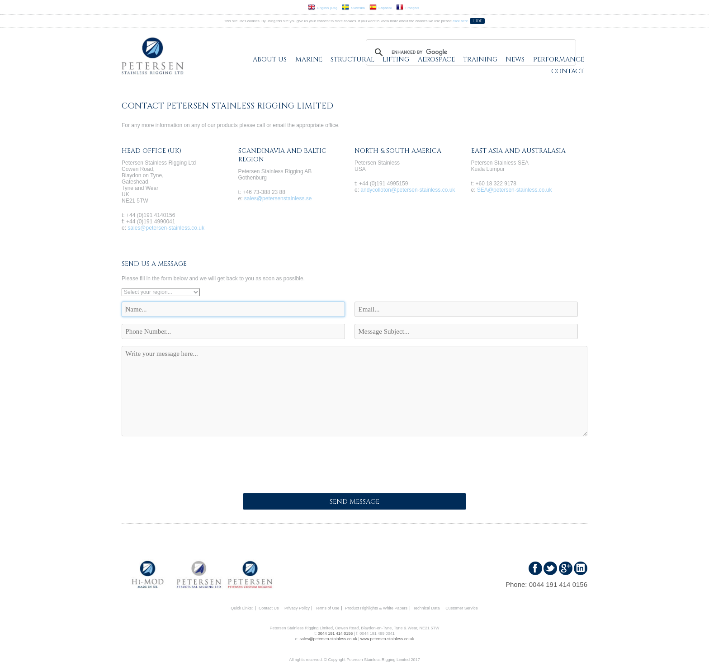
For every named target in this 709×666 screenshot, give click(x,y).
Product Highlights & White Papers (376, 608)
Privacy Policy (297, 608)
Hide (477, 21)
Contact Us (269, 608)
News (515, 59)
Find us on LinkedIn (580, 568)
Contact (567, 71)
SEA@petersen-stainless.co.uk (514, 190)
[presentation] (190, 462)
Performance (558, 59)
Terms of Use (327, 608)
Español (380, 8)
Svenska (353, 8)
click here (460, 21)
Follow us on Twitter (550, 568)
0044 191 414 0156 (558, 584)
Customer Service (461, 608)
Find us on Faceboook (535, 568)
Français (407, 8)
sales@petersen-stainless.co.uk (166, 228)
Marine (308, 59)
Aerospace (436, 59)
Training (480, 59)
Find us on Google (565, 568)
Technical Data (426, 608)
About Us (270, 59)
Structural (352, 59)
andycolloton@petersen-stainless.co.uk (407, 190)
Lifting (396, 59)
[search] (470, 52)
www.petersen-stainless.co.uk (387, 639)
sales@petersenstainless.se (278, 198)
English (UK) (322, 8)
